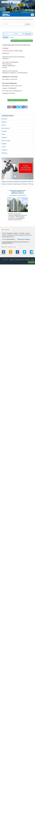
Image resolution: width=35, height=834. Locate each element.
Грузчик (4, 125)
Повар (3, 134)
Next (27, 206)
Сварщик (4, 143)
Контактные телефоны (23, 239)
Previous (8, 206)
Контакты (32, 259)
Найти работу (28, 33)
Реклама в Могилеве (19, 259)
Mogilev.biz (4, 19)
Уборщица (4, 153)
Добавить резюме (16, 40)
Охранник (4, 131)
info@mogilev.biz (10, 239)
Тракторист (5, 150)
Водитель (4, 122)
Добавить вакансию (27, 40)
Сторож (4, 146)
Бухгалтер (4, 119)
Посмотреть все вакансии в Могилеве (17, 100)
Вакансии (13, 19)
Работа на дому (6, 140)
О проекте (12, 259)
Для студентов (6, 128)
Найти (27, 24)
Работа (8, 19)
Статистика (27, 259)
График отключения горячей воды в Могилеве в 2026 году (17, 181)
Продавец (4, 137)
